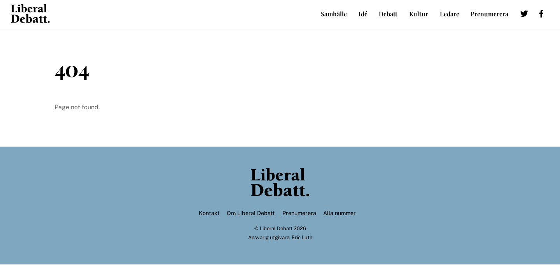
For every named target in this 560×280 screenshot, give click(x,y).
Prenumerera (489, 14)
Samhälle (334, 14)
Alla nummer (339, 213)
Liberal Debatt (276, 228)
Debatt (388, 14)
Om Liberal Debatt (251, 213)
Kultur (418, 14)
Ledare (449, 14)
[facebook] (541, 12)
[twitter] (524, 12)
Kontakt (209, 213)
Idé (363, 14)
